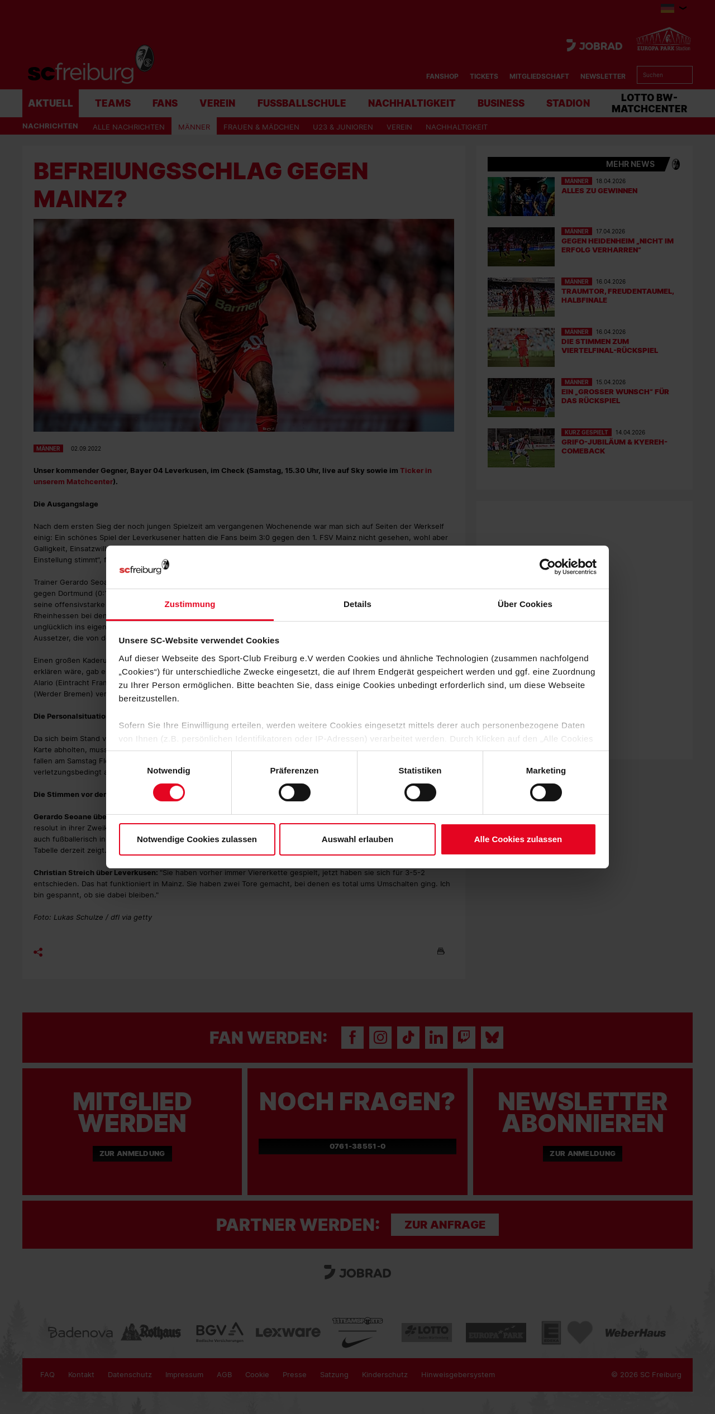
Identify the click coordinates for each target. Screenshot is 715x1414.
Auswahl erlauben (357, 839)
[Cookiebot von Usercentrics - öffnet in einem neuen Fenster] (548, 567)
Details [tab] (357, 604)
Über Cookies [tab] (525, 604)
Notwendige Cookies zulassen (197, 839)
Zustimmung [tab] (190, 604)
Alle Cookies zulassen (518, 839)
